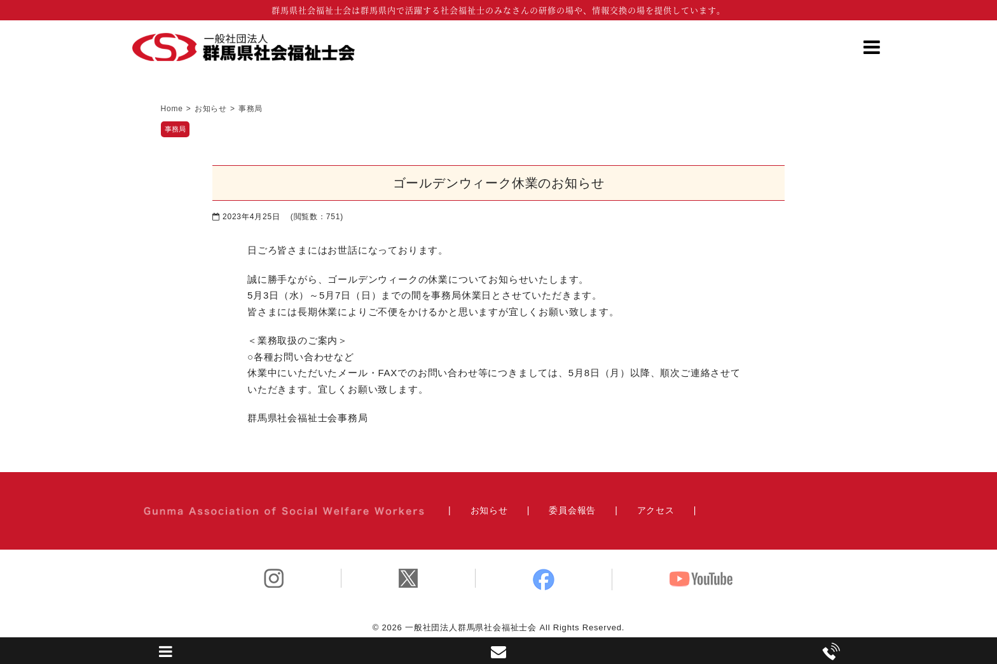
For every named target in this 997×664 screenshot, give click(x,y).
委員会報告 (572, 510)
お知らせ (489, 510)
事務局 (175, 129)
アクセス (656, 510)
